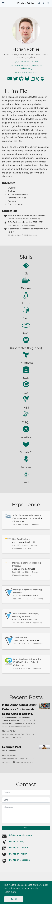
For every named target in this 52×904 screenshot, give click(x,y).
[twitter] (15, 79)
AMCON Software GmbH (25, 595)
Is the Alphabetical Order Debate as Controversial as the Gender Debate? (19, 709)
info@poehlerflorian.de (20, 835)
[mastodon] (43, 79)
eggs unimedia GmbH (23, 542)
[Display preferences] (44, 3)
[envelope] (9, 79)
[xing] (37, 79)
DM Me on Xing (16, 841)
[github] (21, 79)
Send (26, 828)
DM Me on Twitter (18, 854)
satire (18, 738)
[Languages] (48, 3)
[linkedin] (33, 79)
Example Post (11, 747)
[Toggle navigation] (3, 3)
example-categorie (24, 762)
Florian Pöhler (26, 3)
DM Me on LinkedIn (18, 847)
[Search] (39, 3)
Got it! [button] (14, 899)
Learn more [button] (10, 892)
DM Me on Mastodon (19, 860)
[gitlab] (27, 79)
